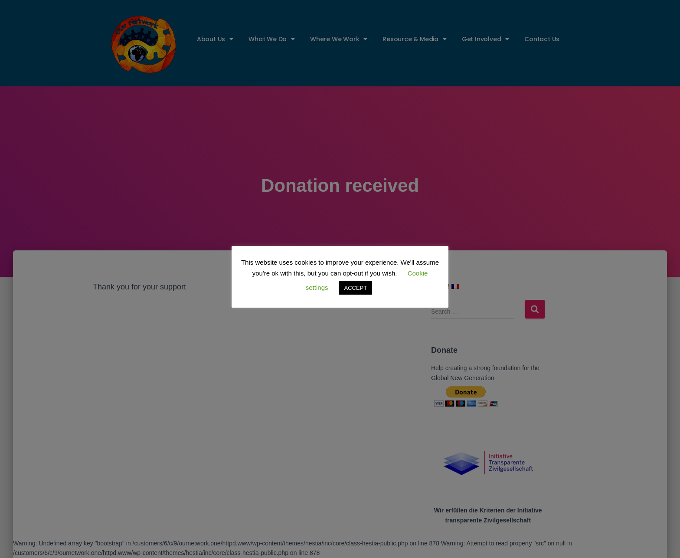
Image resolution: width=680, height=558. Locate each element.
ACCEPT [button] (355, 288)
